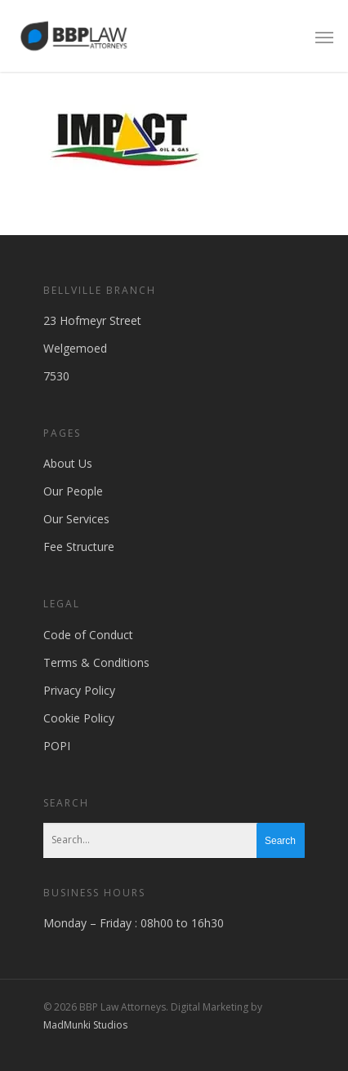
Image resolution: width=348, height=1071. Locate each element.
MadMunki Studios (85, 1025)
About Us (67, 463)
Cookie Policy (78, 718)
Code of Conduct (88, 634)
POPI (56, 745)
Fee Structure (78, 546)
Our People (73, 491)
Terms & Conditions (96, 662)
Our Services (76, 519)
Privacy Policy (79, 690)
